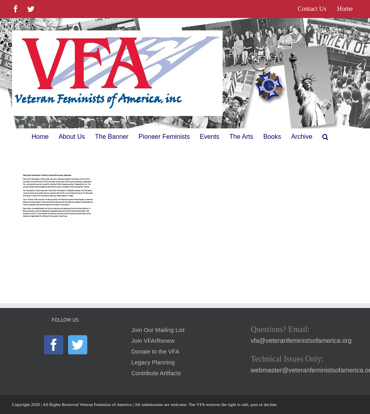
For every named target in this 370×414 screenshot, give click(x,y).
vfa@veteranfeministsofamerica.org (301, 340)
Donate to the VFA (155, 351)
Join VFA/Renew (153, 341)
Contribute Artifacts (156, 373)
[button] (325, 137)
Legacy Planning (153, 362)
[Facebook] (53, 344)
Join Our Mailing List (158, 330)
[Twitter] (77, 344)
